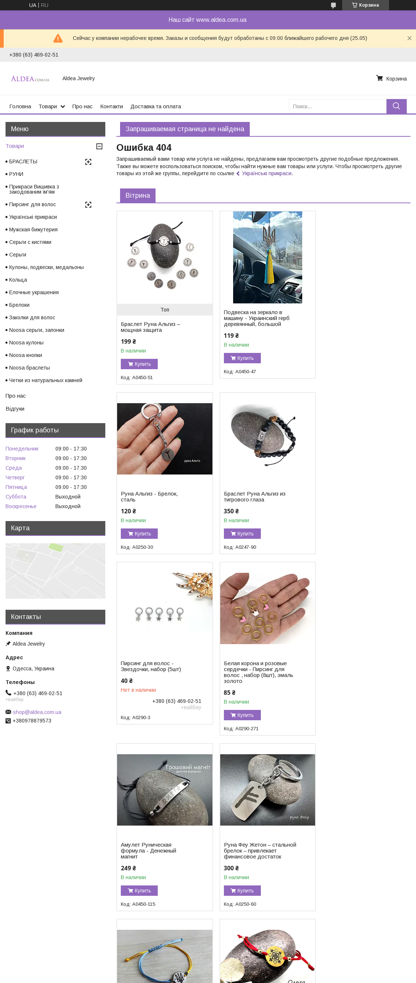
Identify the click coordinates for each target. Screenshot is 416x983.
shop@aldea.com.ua (37, 712)
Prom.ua (240, 962)
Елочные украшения (34, 292)
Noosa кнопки (25, 355)
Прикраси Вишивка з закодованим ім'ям (34, 189)
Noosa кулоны (26, 343)
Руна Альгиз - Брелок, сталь (349, 315)
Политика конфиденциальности (252, 976)
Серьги (17, 255)
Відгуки (15, 408)
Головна (20, 106)
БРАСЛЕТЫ (23, 161)
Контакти (111, 106)
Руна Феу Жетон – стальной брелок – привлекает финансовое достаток (252, 684)
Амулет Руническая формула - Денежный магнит (148, 681)
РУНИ (16, 174)
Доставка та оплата (155, 106)
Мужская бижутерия (33, 229)
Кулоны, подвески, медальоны (46, 267)
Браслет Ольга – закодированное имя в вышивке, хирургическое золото (152, 865)
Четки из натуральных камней (45, 380)
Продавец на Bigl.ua (208, 969)
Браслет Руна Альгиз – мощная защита (150, 327)
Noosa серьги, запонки (36, 330)
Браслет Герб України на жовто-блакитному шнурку (355, 678)
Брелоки (19, 305)
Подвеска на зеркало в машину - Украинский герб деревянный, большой (254, 318)
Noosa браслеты (29, 368)
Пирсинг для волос (32, 204)
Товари (47, 106)
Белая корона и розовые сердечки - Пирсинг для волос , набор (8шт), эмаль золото (356, 502)
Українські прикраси (266, 173)
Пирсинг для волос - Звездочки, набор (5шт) (251, 497)
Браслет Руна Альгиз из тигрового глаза (152, 497)
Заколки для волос (32, 317)
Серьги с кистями (30, 242)
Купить (143, 364)
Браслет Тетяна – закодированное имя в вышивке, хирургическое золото (252, 865)
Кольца (18, 280)
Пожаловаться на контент (189, 976)
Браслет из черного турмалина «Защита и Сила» (349, 862)
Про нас (82, 106)
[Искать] (396, 106)
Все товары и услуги (380, 939)
